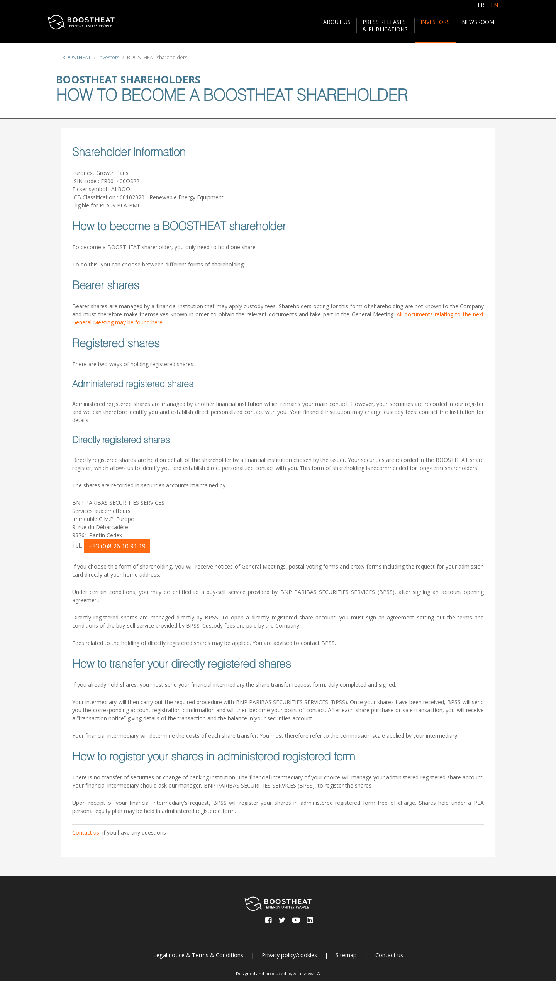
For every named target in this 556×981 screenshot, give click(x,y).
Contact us (85, 832)
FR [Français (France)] (481, 4)
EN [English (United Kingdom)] (494, 4)
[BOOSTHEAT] (81, 22)
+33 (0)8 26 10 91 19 (117, 546)
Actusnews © (306, 973)
